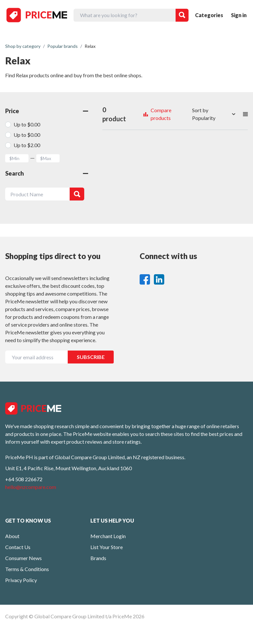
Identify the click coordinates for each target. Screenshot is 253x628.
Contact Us (17, 547)
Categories (209, 15)
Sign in (239, 15)
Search (46, 173)
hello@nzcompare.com (30, 487)
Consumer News (23, 558)
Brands (98, 558)
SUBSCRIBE (91, 357)
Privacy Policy (21, 580)
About (12, 536)
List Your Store (106, 547)
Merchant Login (108, 536)
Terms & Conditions (27, 569)
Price (46, 110)
